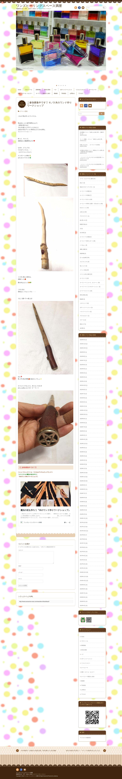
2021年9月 (82, 389)
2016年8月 (82, 589)
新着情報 (38, 89)
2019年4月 (82, 456)
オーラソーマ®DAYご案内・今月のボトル (90, 203)
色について (82, 266)
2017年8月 (82, 539)
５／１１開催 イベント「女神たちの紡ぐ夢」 (91, 139)
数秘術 (56, 93)
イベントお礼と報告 (85, 274)
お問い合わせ (83, 8)
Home (19, 89)
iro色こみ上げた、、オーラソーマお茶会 (90, 144)
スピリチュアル (84, 261)
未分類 (81, 328)
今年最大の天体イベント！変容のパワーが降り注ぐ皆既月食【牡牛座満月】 (92, 151)
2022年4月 (82, 373)
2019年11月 (83, 443)
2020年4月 (82, 439)
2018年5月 (82, 501)
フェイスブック (79, 8)
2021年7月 (82, 393)
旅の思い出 (82, 220)
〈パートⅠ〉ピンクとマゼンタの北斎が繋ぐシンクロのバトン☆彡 (92, 165)
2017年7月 (82, 543)
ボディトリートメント (66, 89)
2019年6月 (82, 447)
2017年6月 (82, 547)
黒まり (81, 183)
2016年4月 (82, 605)
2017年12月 (83, 522)
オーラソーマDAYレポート (86, 241)
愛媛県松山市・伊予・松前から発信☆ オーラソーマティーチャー (31, 774)
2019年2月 (82, 464)
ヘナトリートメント (85, 311)
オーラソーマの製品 (85, 191)
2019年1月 (82, 468)
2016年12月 (83, 572)
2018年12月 (83, 472)
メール (20, 574)
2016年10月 (83, 580)
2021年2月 (82, 402)
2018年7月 (82, 493)
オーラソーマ (92, 89)
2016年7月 (82, 593)
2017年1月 (82, 568)
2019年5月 (82, 452)
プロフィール (28, 89)
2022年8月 (82, 356)
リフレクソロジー (80, 89)
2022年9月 (82, 352)
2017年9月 (82, 535)
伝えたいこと (83, 207)
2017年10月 (83, 530)
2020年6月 (82, 431)
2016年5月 (82, 601)
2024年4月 (82, 339)
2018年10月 (83, 481)
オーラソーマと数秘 (85, 237)
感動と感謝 (82, 249)
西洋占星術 (47, 89)
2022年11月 (83, 343)
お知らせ (82, 212)
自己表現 (82, 232)
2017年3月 (82, 559)
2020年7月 (82, 427)
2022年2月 (82, 377)
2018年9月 (82, 485)
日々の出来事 (83, 257)
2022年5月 (82, 368)
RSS (75, 8)
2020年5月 (82, 435)
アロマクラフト (84, 216)
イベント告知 (23, 111)
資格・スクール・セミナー (25, 93)
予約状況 (63, 93)
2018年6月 (82, 497)
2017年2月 (82, 564)
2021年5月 (82, 398)
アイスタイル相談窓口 (85, 737)
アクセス (80, 93)
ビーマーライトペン (85, 290)
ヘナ (55, 89)
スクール (82, 320)
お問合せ (72, 93)
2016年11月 (83, 576)
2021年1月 (82, 406)
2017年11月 (83, 526)
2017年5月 (82, 551)
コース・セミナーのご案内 (86, 178)
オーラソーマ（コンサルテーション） (89, 286)
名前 (20, 568)
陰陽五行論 (82, 224)
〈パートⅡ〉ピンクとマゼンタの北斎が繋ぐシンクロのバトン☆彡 (92, 158)
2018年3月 (82, 510)
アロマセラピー (84, 315)
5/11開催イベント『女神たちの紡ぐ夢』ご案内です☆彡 (92, 133)
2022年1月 (82, 381)
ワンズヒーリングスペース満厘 (24, 772)
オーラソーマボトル (85, 199)
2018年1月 (82, 518)
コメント (20, 550)
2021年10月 (83, 385)
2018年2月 (82, 514)
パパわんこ (82, 245)
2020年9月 (82, 418)
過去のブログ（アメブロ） (86, 187)
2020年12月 (83, 410)
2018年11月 (83, 476)
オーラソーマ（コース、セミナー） (89, 282)
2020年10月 (83, 414)
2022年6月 (82, 364)
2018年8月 (82, 489)
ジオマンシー (83, 303)
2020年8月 (82, 422)
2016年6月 (82, 597)
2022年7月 (82, 360)
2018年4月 (82, 506)
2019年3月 (82, 460)
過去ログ (82, 324)
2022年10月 (83, 348)
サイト (20, 581)
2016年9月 (82, 584)
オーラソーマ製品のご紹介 (43, 93)
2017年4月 (82, 555)
